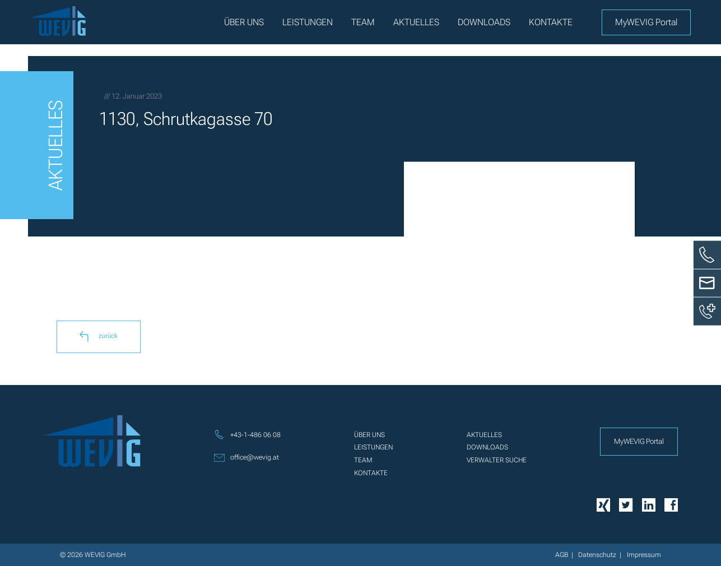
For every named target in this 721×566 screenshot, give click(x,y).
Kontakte (551, 22)
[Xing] (603, 504)
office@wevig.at (246, 457)
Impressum (644, 555)
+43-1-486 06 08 (247, 434)
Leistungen (307, 22)
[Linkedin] (648, 504)
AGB (561, 555)
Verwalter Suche (497, 460)
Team (363, 22)
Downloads (484, 22)
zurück (99, 336)
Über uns (244, 22)
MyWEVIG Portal (646, 22)
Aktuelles (416, 22)
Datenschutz (597, 555)
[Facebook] (671, 504)
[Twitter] (625, 504)
